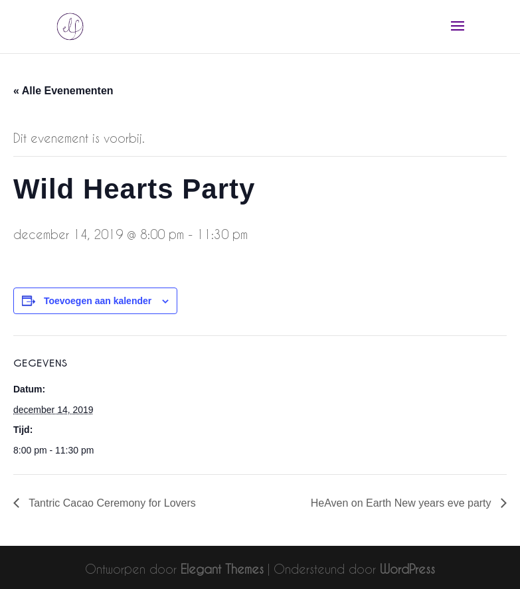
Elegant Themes (222, 569)
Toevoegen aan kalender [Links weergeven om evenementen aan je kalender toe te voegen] (97, 300)
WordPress (407, 569)
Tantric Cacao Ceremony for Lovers (111, 503)
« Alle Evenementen (63, 90)
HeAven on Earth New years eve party (402, 503)
